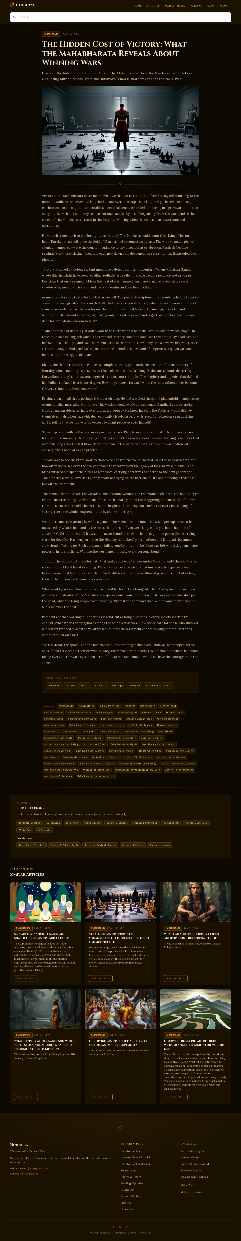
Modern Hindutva (160, 845)
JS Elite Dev (171, 823)
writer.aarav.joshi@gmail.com (29, 1168)
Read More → (26, 978)
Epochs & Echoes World (64, 845)
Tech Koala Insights (31, 845)
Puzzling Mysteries (145, 823)
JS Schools (43, 830)
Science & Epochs (132, 845)
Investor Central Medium (100, 845)
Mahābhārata (175, 5)
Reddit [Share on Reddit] (85, 685)
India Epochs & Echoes (194, 1177)
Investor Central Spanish (136, 1157)
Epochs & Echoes (117, 823)
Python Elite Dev (196, 823)
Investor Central (29, 823)
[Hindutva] (22, 5)
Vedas (210, 5)
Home (138, 5)
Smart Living (92, 823)
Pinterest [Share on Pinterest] (152, 685)
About (224, 5)
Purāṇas (196, 5)
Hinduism (153, 5)
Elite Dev (25, 830)
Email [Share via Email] (167, 685)
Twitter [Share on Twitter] (70, 685)
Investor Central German (136, 1164)
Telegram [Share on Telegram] (134, 685)
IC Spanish (53, 823)
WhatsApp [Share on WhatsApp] (117, 685)
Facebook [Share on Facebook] (54, 685)
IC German (72, 823)
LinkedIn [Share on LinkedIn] (100, 685)
